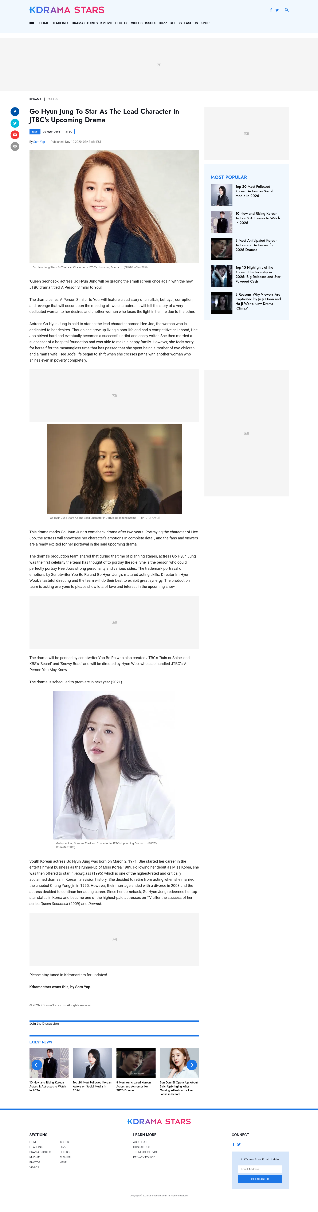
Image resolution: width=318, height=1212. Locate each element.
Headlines (60, 23)
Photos (121, 23)
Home (44, 23)
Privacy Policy (144, 1157)
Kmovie (106, 23)
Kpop (205, 23)
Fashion (191, 23)
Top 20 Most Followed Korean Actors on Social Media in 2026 (92, 1086)
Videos (136, 23)
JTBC (69, 131)
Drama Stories (85, 23)
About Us (139, 1142)
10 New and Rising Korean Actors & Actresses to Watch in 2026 (48, 1086)
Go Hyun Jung (51, 131)
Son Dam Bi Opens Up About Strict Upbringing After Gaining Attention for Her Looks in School (179, 1088)
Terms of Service (145, 1152)
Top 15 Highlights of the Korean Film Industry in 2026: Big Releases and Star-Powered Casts (258, 274)
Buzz (163, 23)
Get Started (260, 1179)
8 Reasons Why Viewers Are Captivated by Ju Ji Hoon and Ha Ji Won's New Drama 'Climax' (258, 301)
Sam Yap (39, 141)
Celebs (176, 23)
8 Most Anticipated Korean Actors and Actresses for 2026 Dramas (133, 1086)
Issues (150, 23)
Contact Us (141, 1147)
